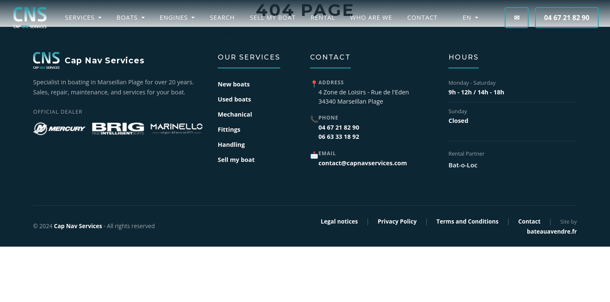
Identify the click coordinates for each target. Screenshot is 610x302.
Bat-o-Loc (462, 165)
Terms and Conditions (467, 221)
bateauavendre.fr (552, 231)
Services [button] (80, 17)
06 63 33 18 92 (338, 137)
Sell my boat (273, 17)
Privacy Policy (397, 221)
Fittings (229, 129)
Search (222, 17)
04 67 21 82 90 (566, 17)
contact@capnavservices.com (362, 163)
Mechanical (235, 114)
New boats (234, 84)
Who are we (371, 17)
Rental (323, 17)
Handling (231, 144)
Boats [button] (128, 17)
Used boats (234, 99)
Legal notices (339, 221)
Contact (422, 17)
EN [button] (463, 17)
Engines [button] (175, 17)
